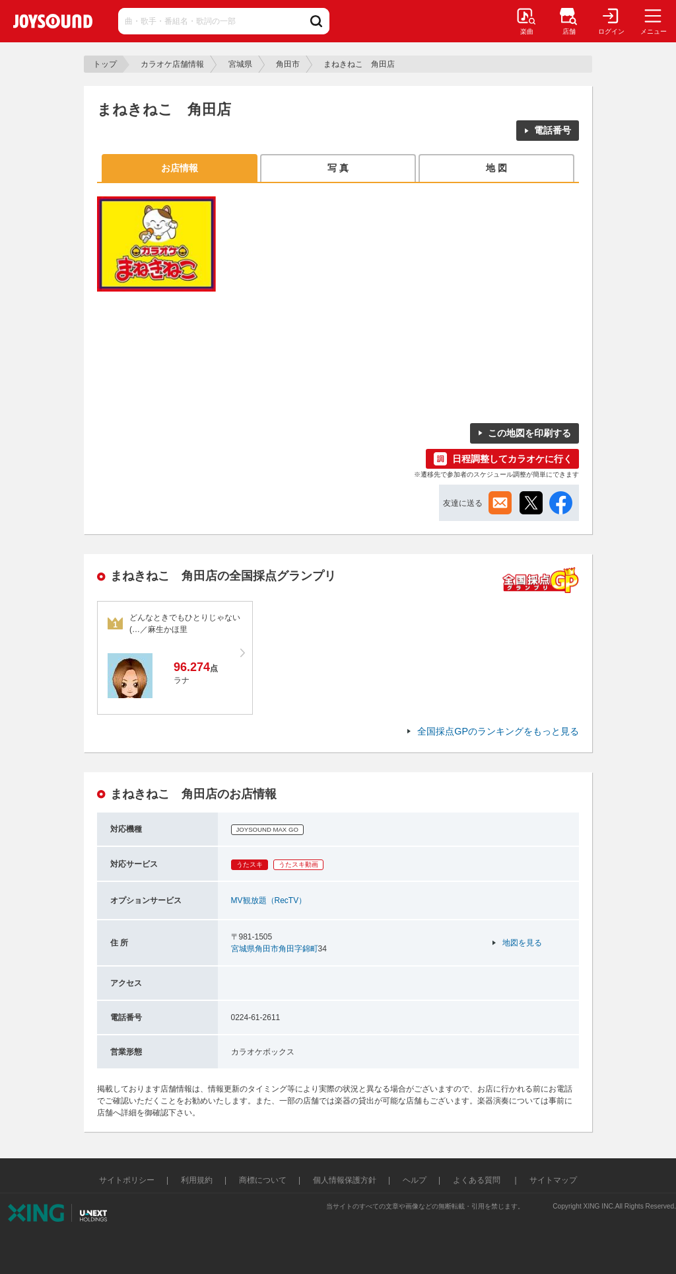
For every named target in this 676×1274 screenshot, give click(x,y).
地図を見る (522, 942)
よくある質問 (477, 1180)
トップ (105, 64)
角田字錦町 (298, 948)
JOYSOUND (52, 21)
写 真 (338, 168)
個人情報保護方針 (344, 1180)
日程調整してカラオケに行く (512, 459)
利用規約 (197, 1180)
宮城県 (240, 64)
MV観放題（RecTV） (269, 900)
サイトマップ (553, 1180)
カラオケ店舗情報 (172, 64)
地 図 (496, 168)
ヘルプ (414, 1180)
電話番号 (552, 130)
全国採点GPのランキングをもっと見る (498, 731)
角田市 (288, 64)
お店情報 (179, 168)
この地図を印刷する (529, 433)
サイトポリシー (126, 1180)
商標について (263, 1180)
